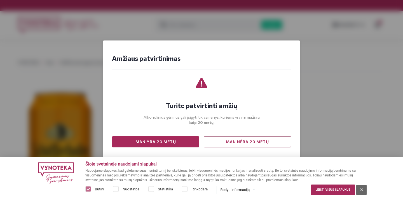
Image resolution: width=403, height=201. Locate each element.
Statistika (165, 189)
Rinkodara (199, 189)
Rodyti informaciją (235, 190)
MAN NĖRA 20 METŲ (247, 141)
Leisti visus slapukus (333, 190)
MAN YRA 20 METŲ (155, 141)
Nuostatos (131, 189)
